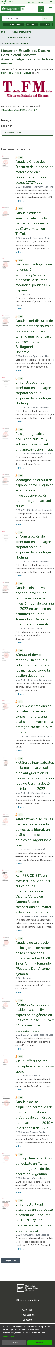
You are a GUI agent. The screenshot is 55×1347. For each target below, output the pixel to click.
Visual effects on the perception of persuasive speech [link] (34, 1066)
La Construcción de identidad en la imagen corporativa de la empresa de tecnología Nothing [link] (33, 547)
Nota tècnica (27, 1314)
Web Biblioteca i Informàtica (7, 2)
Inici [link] (3, 31)
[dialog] (27, 1335)
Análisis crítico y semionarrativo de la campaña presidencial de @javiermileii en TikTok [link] (32, 223)
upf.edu (29, 2)
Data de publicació (13, 24)
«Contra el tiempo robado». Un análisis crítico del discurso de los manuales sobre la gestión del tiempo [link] (32, 665)
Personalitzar (8, 1336)
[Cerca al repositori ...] (22, 18)
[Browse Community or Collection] (27, 133)
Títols (45, 24)
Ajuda (39, 2)
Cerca (47, 18)
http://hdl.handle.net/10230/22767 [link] (19, 110)
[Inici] (13, 8)
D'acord (39, 1342)
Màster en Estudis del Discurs (16, 72)
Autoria (31, 24)
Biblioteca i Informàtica (27, 1300)
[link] (41, 9)
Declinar (14, 1342)
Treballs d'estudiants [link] (21, 31)
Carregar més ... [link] (10, 1260)
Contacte (27, 1319)
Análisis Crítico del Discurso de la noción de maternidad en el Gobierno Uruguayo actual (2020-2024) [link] (34, 172)
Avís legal (27, 1309)
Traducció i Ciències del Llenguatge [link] (19, 37)
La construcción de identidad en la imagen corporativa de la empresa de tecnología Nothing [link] (33, 393)
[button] (52, 2)
